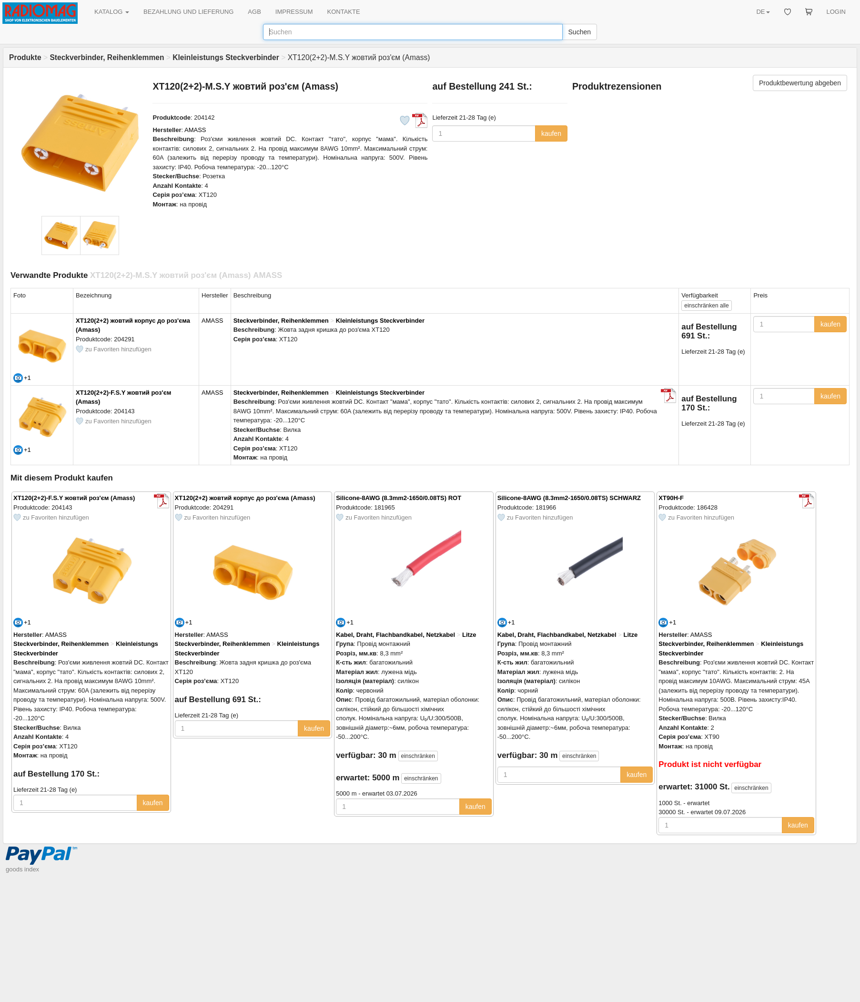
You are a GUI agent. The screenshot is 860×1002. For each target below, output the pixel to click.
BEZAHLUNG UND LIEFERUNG (188, 11)
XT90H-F (671, 497)
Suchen (579, 32)
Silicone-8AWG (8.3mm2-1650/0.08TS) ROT (398, 497)
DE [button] (762, 11)
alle (706, 305)
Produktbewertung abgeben (800, 83)
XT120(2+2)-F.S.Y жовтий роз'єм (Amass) (74, 497)
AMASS (195, 129)
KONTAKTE (343, 11)
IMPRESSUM (294, 11)
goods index (22, 869)
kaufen (551, 133)
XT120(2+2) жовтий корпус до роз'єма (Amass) (245, 497)
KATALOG (111, 11)
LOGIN (836, 11)
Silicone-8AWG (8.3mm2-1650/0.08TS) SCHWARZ (569, 497)
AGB (254, 11)
